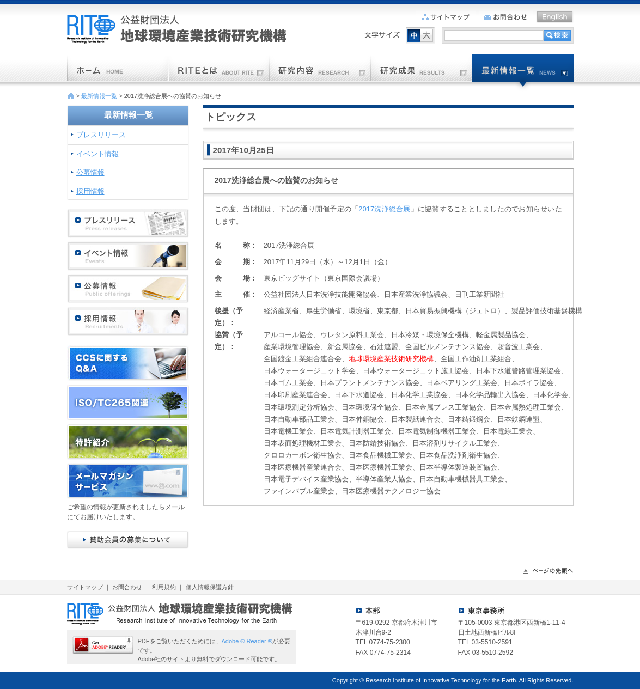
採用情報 (90, 191)
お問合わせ (127, 587)
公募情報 (90, 172)
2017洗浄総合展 (384, 209)
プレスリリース (101, 135)
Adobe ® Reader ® (247, 641)
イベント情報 (97, 154)
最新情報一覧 (99, 96)
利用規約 (164, 587)
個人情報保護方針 (210, 587)
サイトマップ (85, 587)
